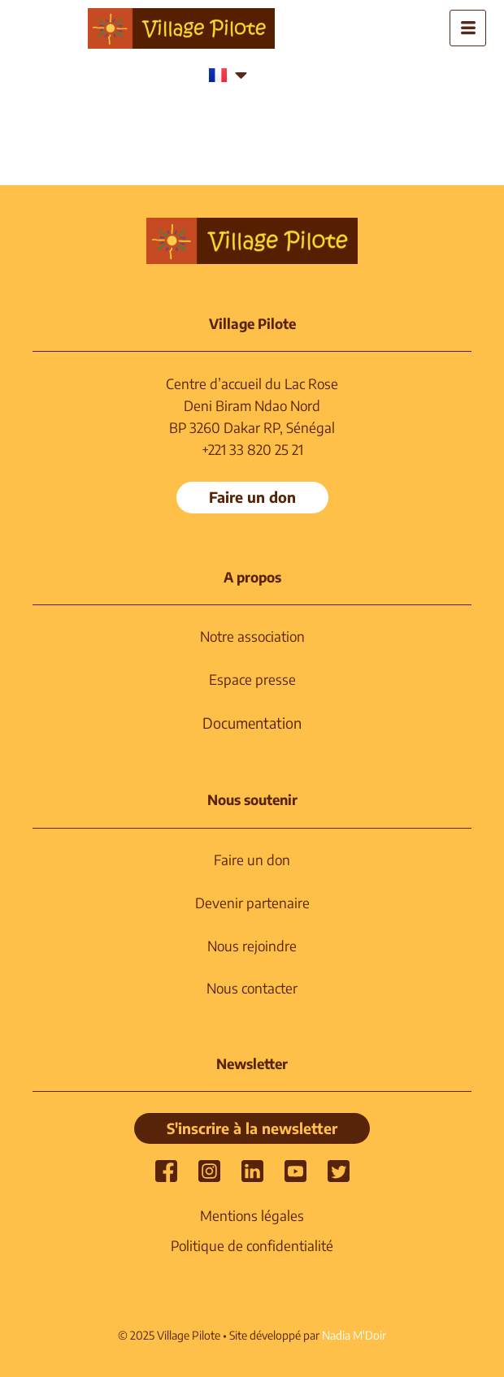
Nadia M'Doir (354, 1335)
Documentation (252, 722)
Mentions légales (252, 1215)
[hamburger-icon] (468, 28)
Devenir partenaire (252, 903)
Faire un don (252, 859)
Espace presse (252, 679)
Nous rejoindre (252, 946)
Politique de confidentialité (252, 1245)
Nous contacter (252, 988)
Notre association (252, 636)
